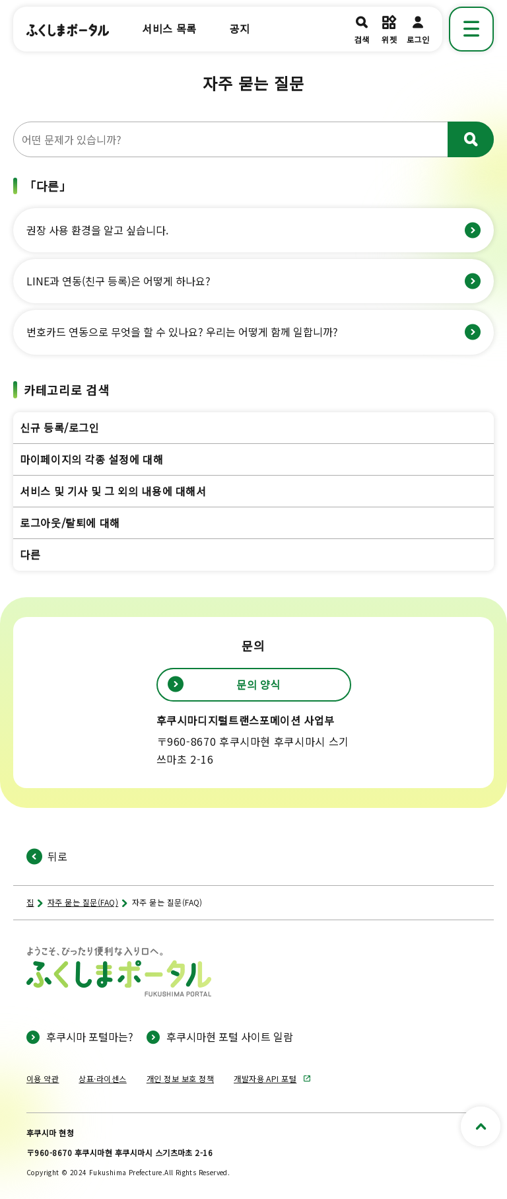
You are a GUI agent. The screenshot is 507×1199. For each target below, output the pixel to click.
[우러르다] (471, 139)
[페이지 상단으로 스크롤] (480, 1126)
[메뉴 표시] (471, 29)
